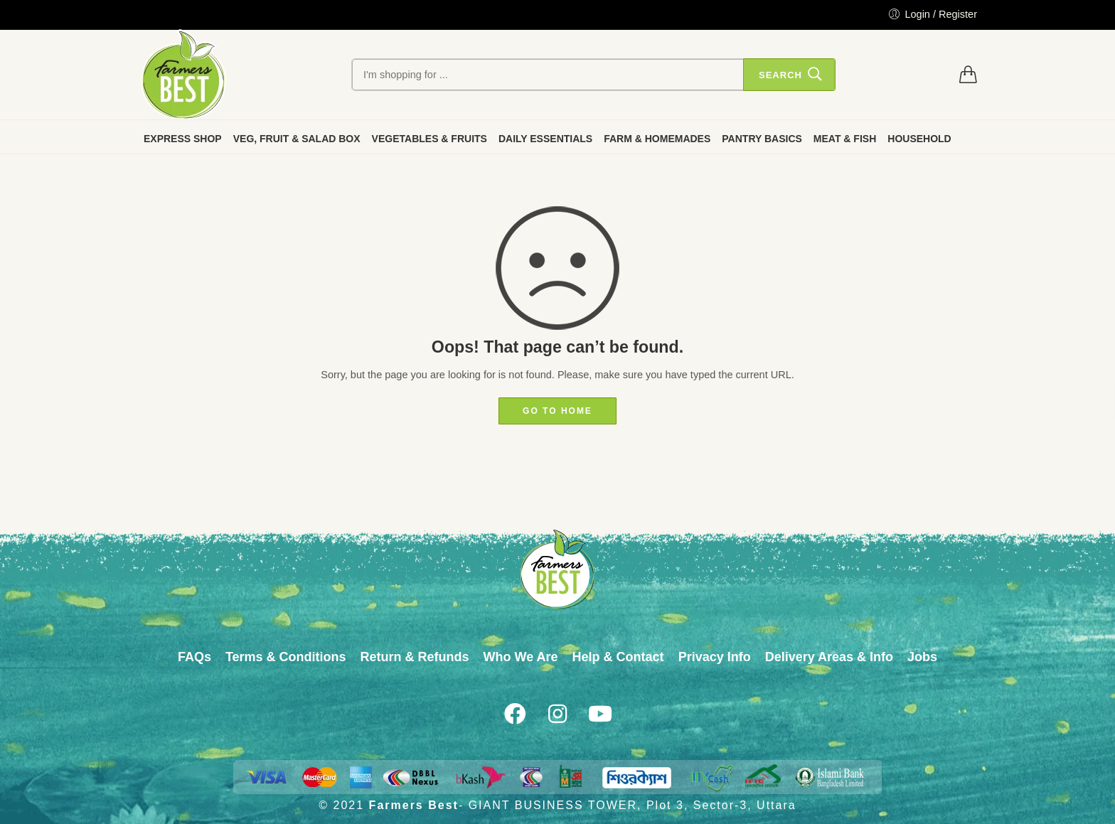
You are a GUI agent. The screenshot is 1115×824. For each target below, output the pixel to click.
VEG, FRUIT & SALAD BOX (297, 138)
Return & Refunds (415, 657)
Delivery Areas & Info (829, 657)
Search (780, 75)
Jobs (922, 657)
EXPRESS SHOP (183, 138)
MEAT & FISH (844, 138)
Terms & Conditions (285, 657)
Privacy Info (714, 657)
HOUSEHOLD (919, 138)
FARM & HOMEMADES (657, 138)
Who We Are (521, 657)
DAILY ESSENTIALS (545, 138)
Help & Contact (618, 657)
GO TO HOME (557, 411)
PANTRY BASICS (762, 138)
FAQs (194, 657)
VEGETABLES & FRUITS (429, 138)
